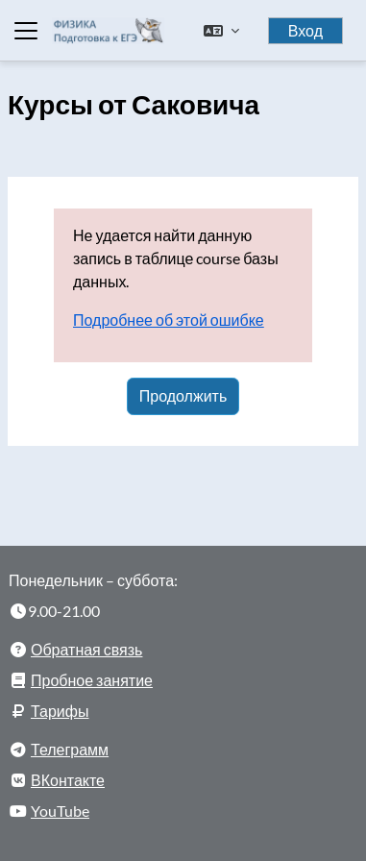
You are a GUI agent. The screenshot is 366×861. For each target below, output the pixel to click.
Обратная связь (86, 649)
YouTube (60, 810)
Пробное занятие (92, 680)
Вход (305, 30)
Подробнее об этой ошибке (168, 319)
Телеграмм (70, 749)
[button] (221, 30)
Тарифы (59, 710)
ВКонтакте (68, 780)
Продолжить (183, 395)
